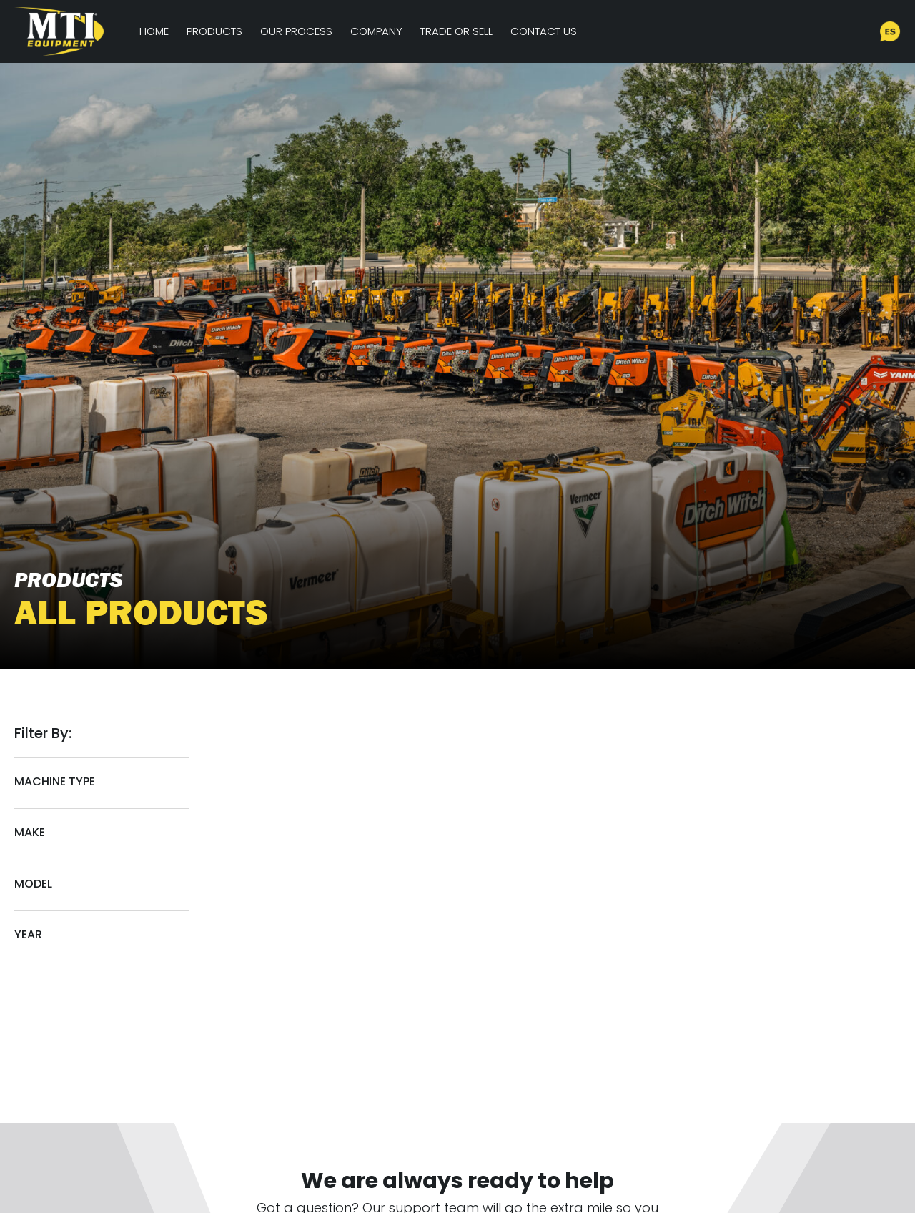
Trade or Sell (456, 31)
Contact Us (543, 31)
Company (376, 31)
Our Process (296, 31)
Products (214, 31)
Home (154, 31)
